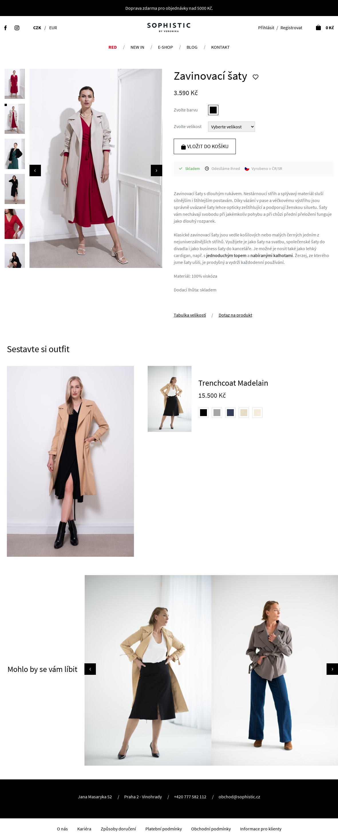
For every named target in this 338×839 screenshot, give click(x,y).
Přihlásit (266, 27)
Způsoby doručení (118, 829)
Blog (192, 47)
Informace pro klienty (260, 829)
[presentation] (35, 170)
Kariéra (84, 829)
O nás (62, 829)
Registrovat (291, 27)
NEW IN (137, 47)
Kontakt (220, 47)
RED (112, 47)
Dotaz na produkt (235, 315)
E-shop (165, 47)
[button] (15, 84)
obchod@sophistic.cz (239, 796)
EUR (53, 27)
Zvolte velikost (187, 126)
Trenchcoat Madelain (233, 383)
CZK (37, 27)
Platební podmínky (163, 829)
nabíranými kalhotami (271, 255)
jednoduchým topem (226, 255)
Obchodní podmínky (211, 829)
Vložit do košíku (205, 146)
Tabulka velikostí (190, 315)
